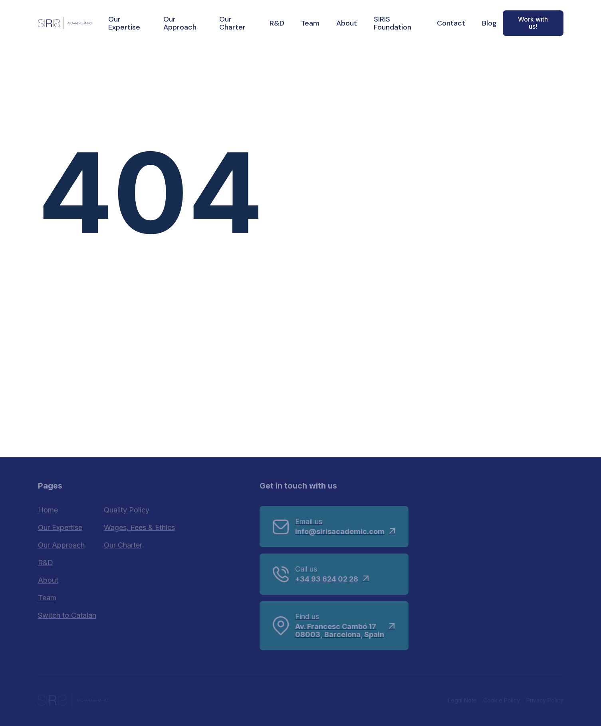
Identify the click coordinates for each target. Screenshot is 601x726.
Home (48, 510)
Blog (489, 23)
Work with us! (533, 22)
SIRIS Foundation (392, 23)
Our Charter (232, 23)
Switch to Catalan (67, 615)
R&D (277, 23)
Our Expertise (124, 23)
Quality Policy (126, 510)
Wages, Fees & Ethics (139, 527)
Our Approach (179, 23)
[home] (64, 23)
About (346, 23)
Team (310, 23)
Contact (451, 23)
